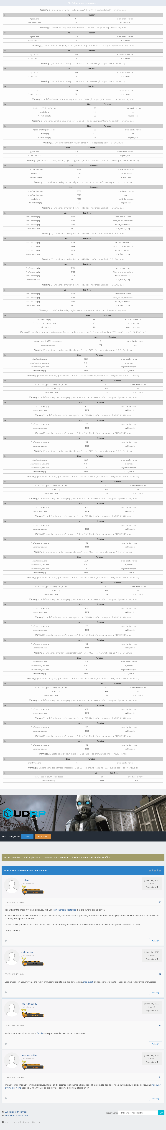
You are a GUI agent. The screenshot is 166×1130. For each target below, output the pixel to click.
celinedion (27, 952)
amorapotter (29, 1055)
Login (27, 836)
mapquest (88, 981)
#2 (160, 974)
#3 (160, 1025)
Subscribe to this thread (16, 1111)
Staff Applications (32, 857)
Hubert (25, 880)
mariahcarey (29, 1003)
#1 (160, 902)
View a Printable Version (16, 1115)
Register (42, 836)
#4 (160, 1077)
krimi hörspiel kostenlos (65, 909)
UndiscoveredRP (12, 857)
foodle (40, 1033)
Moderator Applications (55, 857)
